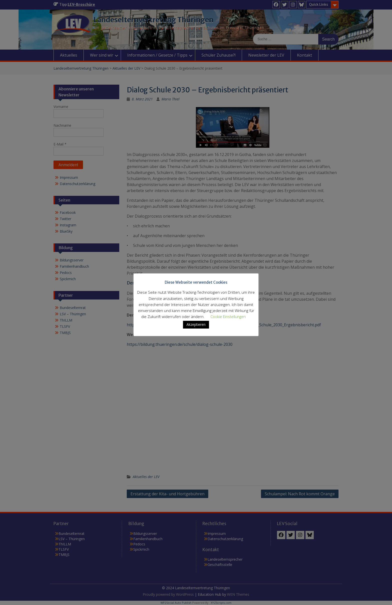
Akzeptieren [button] (196, 324)
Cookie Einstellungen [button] (228, 316)
